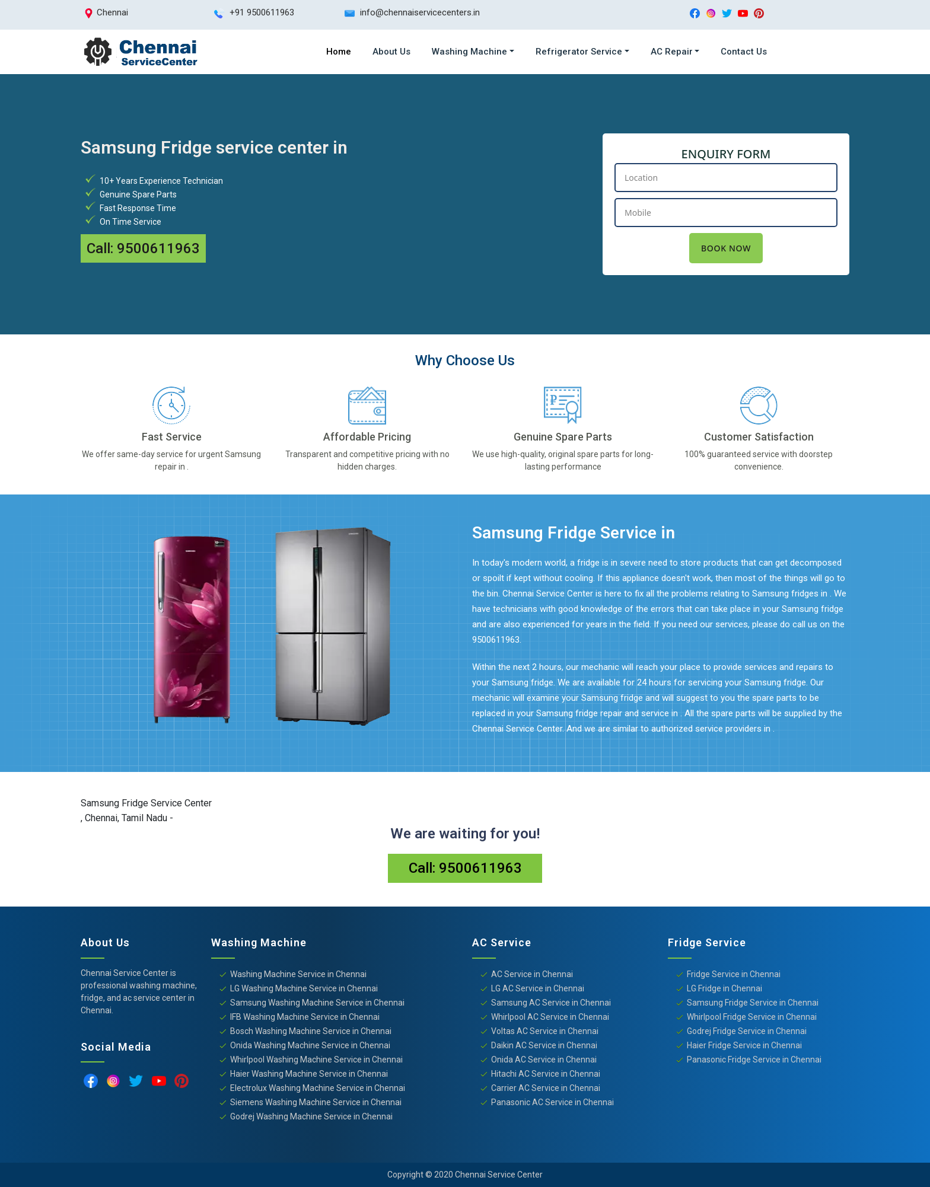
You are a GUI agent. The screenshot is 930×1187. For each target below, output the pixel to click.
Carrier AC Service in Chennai (545, 1088)
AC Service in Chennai (532, 974)
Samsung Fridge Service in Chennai (752, 1002)
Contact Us (744, 51)
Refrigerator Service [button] (579, 51)
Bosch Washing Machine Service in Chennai (310, 1031)
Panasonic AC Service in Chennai (552, 1102)
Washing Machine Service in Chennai (298, 974)
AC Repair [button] (672, 51)
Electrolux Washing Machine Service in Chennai (317, 1088)
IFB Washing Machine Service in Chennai (305, 1017)
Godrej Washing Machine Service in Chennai (311, 1116)
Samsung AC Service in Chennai (551, 1002)
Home (338, 51)
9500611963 (158, 248)
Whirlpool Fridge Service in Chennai (752, 1017)
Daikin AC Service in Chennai (544, 1045)
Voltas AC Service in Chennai (544, 1031)
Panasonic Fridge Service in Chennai (754, 1059)
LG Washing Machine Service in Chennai (304, 988)
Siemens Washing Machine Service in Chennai (316, 1102)
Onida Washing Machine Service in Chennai (310, 1045)
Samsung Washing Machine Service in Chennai (317, 1002)
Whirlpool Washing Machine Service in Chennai (316, 1059)
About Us (391, 51)
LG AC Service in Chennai (537, 988)
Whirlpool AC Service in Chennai (550, 1017)
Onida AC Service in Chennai (544, 1059)
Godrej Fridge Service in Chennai (747, 1031)
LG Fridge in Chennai (724, 988)
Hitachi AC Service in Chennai (545, 1073)
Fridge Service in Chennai (734, 974)
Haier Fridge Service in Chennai (744, 1045)
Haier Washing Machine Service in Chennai (309, 1073)
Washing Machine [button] (469, 51)
